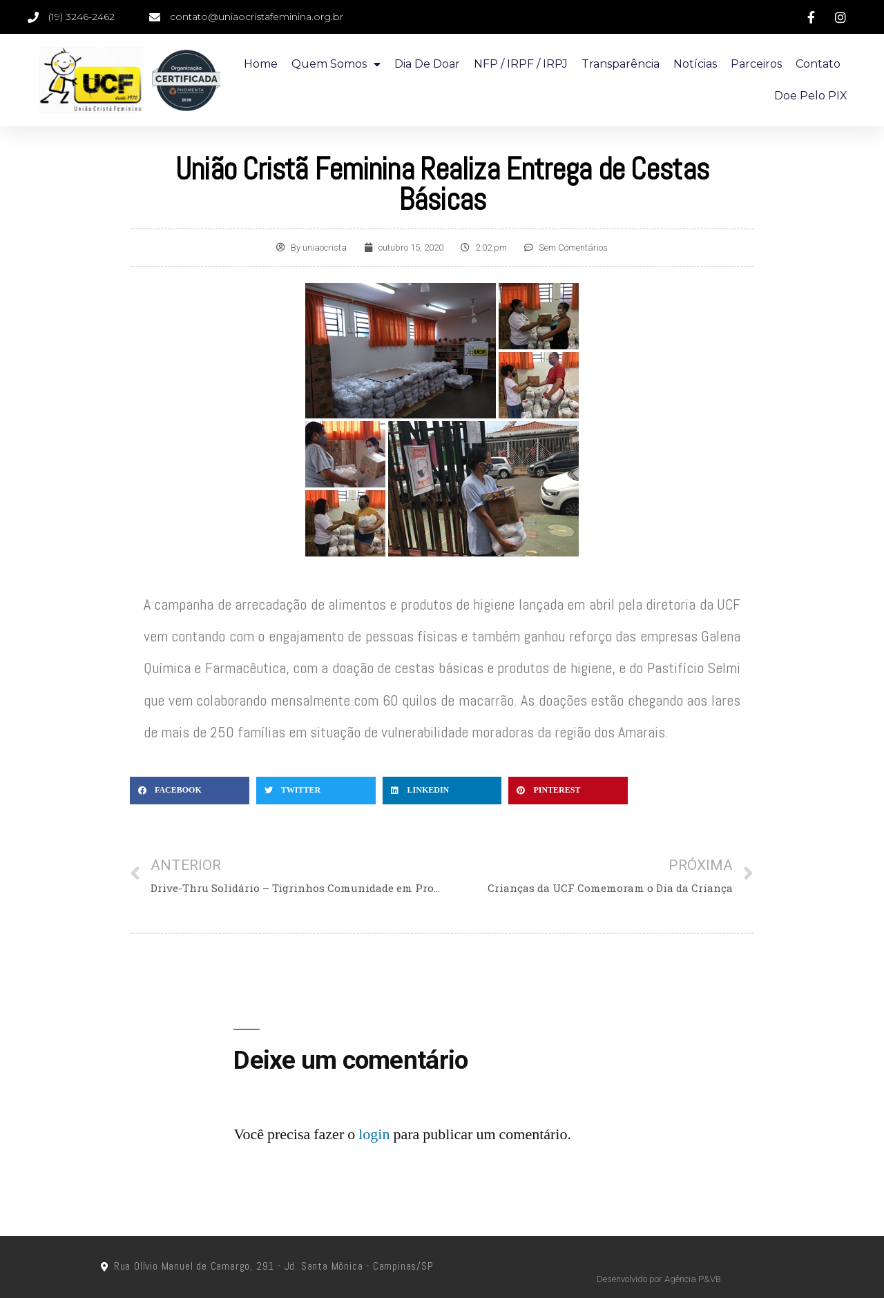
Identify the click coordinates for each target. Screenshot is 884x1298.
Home (261, 63)
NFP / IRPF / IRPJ (521, 63)
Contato (818, 63)
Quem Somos (336, 64)
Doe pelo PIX (810, 95)
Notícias (695, 63)
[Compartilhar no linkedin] (442, 790)
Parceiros (756, 63)
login (374, 1134)
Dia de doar (427, 63)
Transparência (621, 63)
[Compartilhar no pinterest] (568, 790)
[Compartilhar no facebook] (189, 790)
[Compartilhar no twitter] (316, 790)
